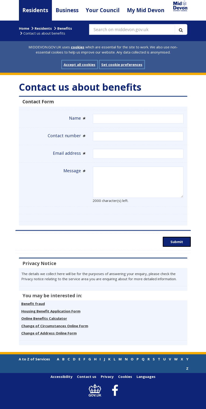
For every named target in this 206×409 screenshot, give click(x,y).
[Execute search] (180, 29)
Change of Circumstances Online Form (54, 325)
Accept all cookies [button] (79, 64)
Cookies (125, 376)
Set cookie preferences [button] (121, 64)
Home (24, 28)
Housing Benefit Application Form (50, 311)
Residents (35, 10)
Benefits (64, 28)
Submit (176, 241)
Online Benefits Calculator (44, 318)
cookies (77, 47)
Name (77, 118)
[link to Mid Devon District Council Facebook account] (114, 390)
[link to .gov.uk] (96, 390)
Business (67, 10)
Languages (146, 376)
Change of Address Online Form (49, 333)
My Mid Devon (145, 10)
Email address (69, 153)
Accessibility (61, 376)
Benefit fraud (33, 303)
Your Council (102, 10)
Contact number (67, 135)
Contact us (86, 376)
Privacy (107, 376)
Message (74, 170)
